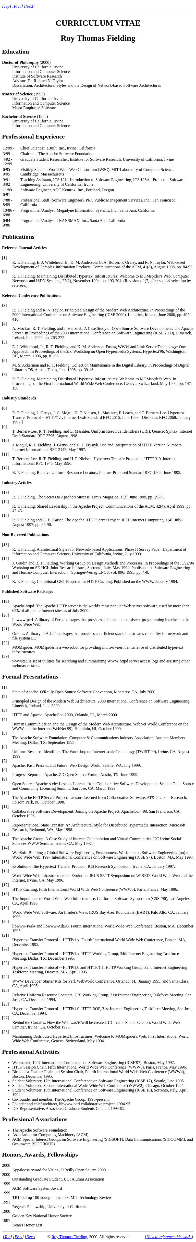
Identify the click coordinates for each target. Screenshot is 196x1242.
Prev (17, 6)
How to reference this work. (169, 1237)
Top (6, 6)
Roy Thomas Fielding (69, 1237)
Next (29, 6)
